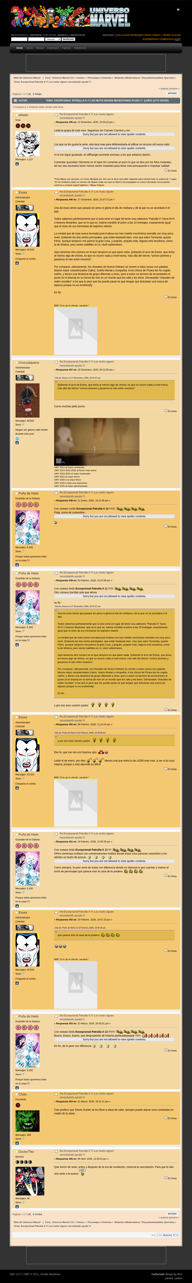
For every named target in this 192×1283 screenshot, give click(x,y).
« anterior (163, 88)
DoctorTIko (26, 1151)
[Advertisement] (96, 63)
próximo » (174, 88)
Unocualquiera (29, 362)
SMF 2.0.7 (16, 1274)
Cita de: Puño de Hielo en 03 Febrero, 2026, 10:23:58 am (80, 733)
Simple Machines (50, 1274)
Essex (23, 192)
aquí (177, 39)
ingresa (62, 35)
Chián (23, 1094)
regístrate (78, 35)
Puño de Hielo (29, 493)
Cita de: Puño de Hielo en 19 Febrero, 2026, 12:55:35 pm (80, 928)
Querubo (169, 77)
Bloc (179, 1274)
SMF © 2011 (31, 1274)
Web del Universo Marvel (27, 77)
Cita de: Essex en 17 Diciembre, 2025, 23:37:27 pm (78, 378)
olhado (23, 115)
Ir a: (153, 1235)
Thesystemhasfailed (152, 77)
